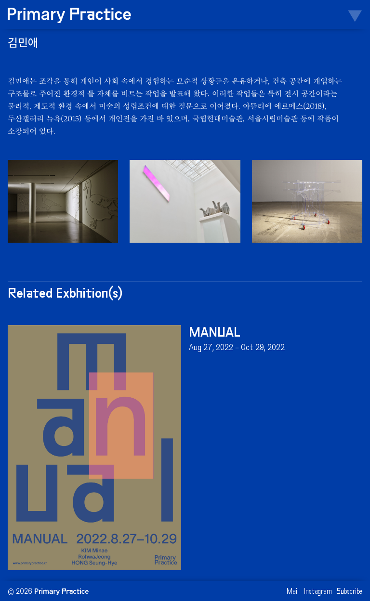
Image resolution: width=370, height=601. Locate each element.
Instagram (318, 592)
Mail (293, 592)
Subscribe (349, 592)
